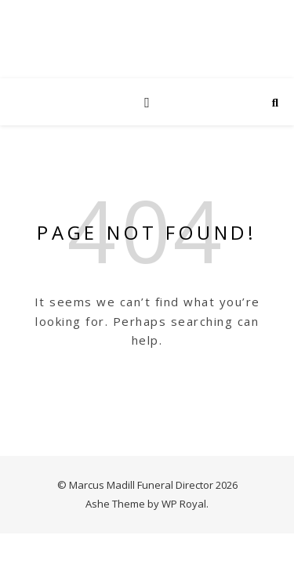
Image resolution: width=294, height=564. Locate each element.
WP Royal (184, 504)
